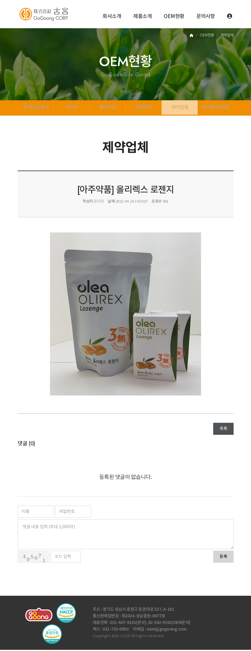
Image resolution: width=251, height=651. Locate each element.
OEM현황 (174, 17)
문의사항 (205, 17)
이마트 (71, 108)
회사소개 (112, 17)
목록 (223, 430)
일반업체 (143, 108)
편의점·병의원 (215, 108)
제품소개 (142, 17)
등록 (223, 558)
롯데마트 (107, 108)
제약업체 (179, 108)
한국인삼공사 (35, 108)
